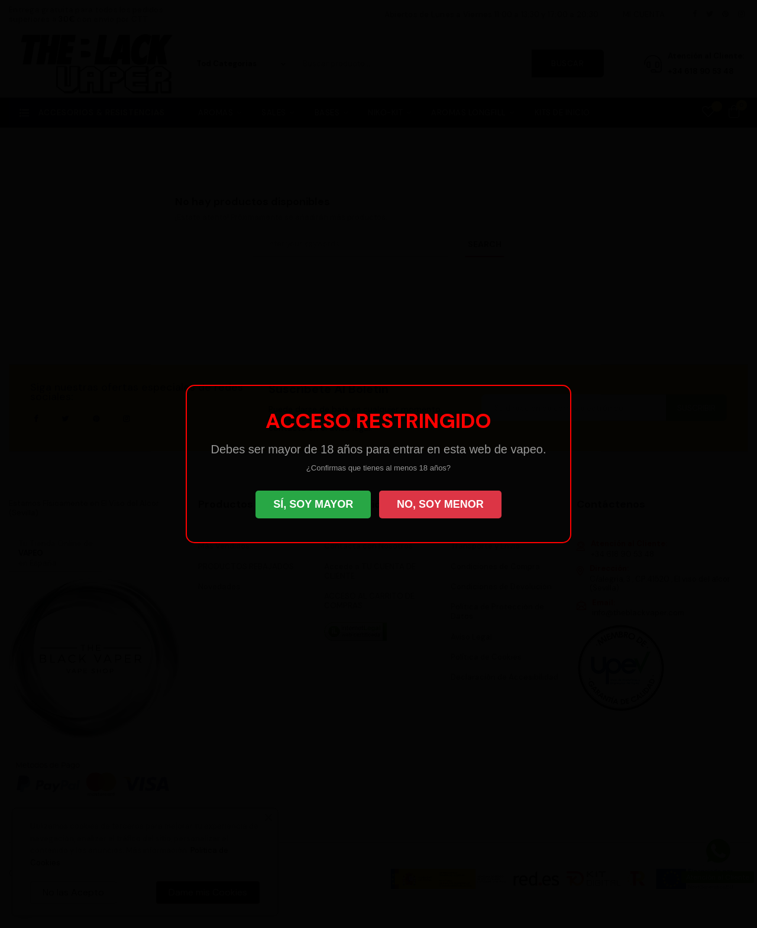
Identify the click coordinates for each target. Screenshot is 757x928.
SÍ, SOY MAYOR (313, 504)
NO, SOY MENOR (440, 504)
